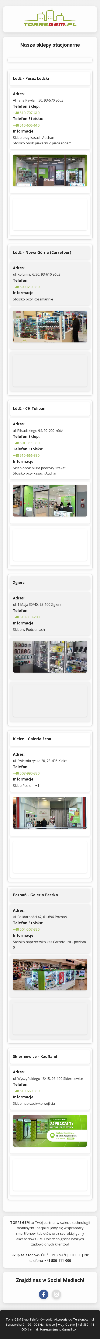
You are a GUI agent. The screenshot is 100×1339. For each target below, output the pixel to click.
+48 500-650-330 (26, 287)
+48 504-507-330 (26, 929)
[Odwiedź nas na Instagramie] (56, 1294)
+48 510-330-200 (26, 617)
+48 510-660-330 (26, 1091)
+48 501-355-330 (26, 443)
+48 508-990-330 (26, 773)
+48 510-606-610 (26, 125)
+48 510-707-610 (26, 112)
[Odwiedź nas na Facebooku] (43, 1294)
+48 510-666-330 (26, 455)
